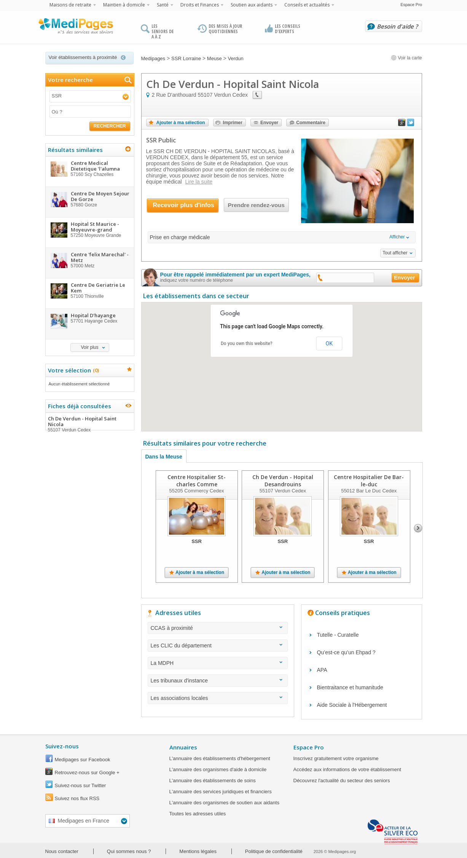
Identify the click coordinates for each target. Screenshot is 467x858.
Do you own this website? (247, 343)
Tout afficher (395, 253)
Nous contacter (61, 851)
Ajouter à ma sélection (180, 122)
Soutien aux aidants (252, 5)
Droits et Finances (199, 5)
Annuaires (183, 747)
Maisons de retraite (70, 5)
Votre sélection (72, 370)
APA (322, 670)
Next (418, 528)
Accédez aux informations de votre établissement (347, 769)
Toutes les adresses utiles (197, 813)
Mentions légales (198, 851)
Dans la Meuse (163, 457)
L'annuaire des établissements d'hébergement (219, 758)
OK (329, 343)
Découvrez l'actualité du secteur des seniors (341, 780)
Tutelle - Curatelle (338, 635)
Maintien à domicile (124, 5)
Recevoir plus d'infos (183, 205)
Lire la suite (199, 182)
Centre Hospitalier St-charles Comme (196, 480)
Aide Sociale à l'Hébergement (352, 705)
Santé (163, 5)
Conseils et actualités (307, 5)
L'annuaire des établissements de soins (212, 780)
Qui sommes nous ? (129, 851)
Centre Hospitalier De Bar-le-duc (369, 480)
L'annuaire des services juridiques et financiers (220, 791)
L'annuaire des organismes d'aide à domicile (218, 769)
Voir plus (89, 347)
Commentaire (310, 122)
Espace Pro (411, 4)
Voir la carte (406, 58)
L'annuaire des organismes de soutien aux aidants (224, 802)
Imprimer (232, 122)
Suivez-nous (62, 746)
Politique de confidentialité (274, 851)
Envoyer (269, 122)
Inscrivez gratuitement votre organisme (336, 758)
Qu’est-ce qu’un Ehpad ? (346, 652)
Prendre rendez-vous (256, 205)
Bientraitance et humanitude (350, 687)
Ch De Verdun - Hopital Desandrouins (282, 480)
